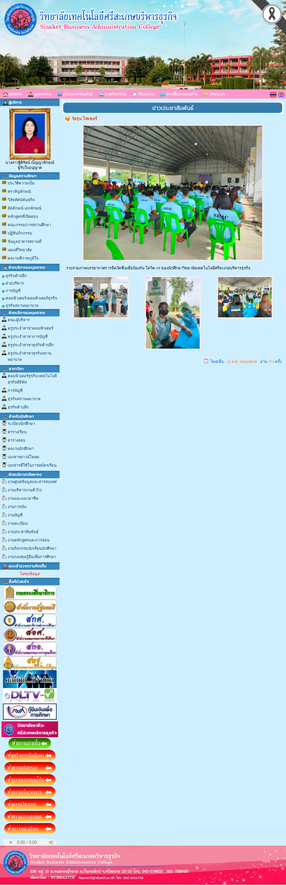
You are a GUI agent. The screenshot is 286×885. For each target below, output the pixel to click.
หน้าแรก (12, 94)
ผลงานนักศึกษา (21, 448)
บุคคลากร (39, 94)
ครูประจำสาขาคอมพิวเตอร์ (30, 328)
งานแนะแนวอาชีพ (23, 498)
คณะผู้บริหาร (19, 320)
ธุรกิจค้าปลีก (14, 276)
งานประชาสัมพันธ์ (23, 532)
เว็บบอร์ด (143, 94)
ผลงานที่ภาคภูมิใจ (23, 258)
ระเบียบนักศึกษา (21, 423)
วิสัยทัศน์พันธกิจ (21, 200)
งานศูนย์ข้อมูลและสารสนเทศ (32, 481)
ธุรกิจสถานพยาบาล (20, 305)
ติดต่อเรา (214, 94)
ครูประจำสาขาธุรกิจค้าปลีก (31, 345)
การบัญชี (11, 290)
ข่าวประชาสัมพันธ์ (75, 94)
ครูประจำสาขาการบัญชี (28, 336)
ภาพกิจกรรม (112, 94)
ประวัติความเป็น (21, 183)
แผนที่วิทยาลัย (20, 250)
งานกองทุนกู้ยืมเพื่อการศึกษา (32, 557)
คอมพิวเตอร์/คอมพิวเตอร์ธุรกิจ (29, 298)
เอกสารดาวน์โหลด (23, 457)
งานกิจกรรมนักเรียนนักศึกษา (32, 548)
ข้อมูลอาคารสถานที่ (24, 241)
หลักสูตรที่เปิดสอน (23, 216)
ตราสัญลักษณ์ (19, 191)
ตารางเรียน (17, 432)
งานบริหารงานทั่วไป (24, 490)
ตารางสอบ (16, 440)
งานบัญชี (15, 515)
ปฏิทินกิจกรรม (20, 233)
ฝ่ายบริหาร (13, 283)
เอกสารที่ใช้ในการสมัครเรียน (32, 465)
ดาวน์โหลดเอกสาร (179, 94)
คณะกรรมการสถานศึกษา (29, 225)
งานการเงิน (17, 506)
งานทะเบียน (18, 523)
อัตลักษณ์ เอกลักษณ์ (24, 208)
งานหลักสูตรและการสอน (28, 540)
